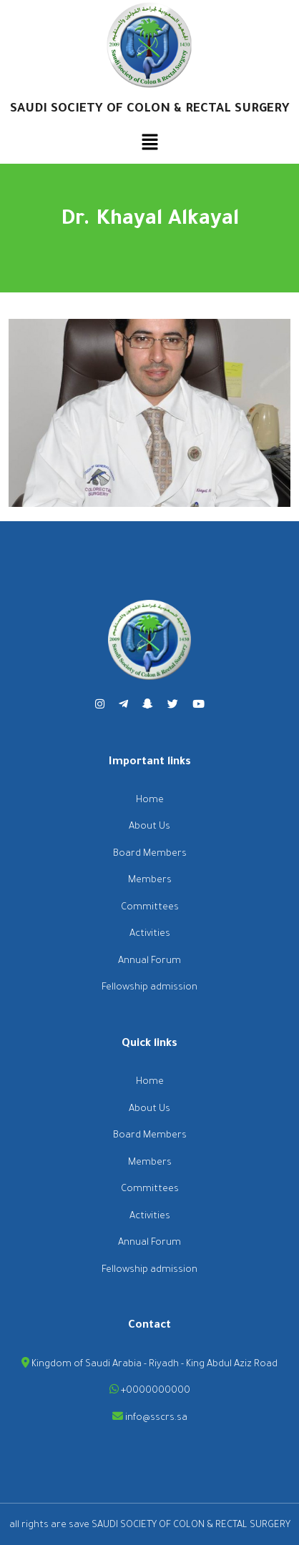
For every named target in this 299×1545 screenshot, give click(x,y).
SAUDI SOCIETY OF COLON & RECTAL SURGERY (150, 110)
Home (150, 800)
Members (150, 880)
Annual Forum (149, 961)
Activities (149, 934)
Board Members (150, 854)
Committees (150, 907)
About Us (149, 826)
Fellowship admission (149, 987)
